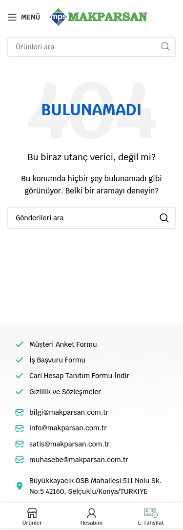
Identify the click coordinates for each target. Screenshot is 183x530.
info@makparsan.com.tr (68, 428)
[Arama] (91, 47)
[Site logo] (98, 16)
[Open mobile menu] (23, 17)
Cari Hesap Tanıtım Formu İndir (79, 375)
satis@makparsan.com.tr (69, 444)
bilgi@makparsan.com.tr (68, 412)
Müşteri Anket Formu (63, 344)
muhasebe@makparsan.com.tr (78, 459)
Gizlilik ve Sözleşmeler (65, 391)
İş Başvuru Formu (57, 360)
